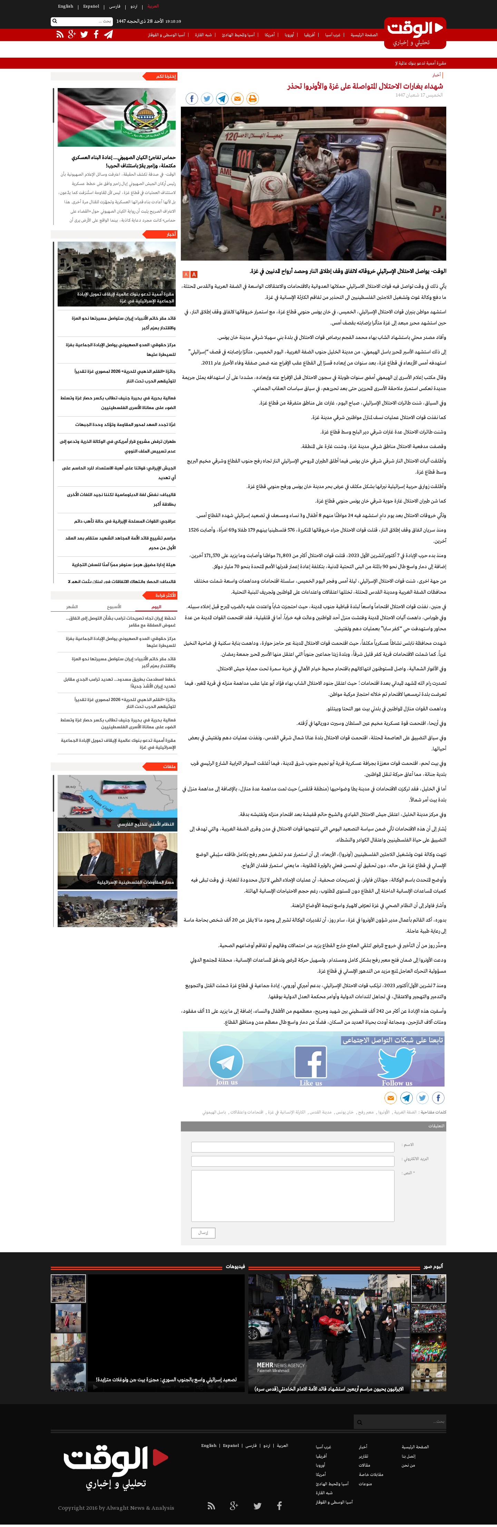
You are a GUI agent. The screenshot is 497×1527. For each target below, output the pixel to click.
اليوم (156, 607)
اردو (133, 6)
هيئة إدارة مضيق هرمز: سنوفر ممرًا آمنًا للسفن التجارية (124, 565)
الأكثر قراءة (166, 596)
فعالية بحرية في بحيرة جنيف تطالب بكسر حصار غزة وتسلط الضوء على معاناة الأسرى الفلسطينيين (118, 403)
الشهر (72, 607)
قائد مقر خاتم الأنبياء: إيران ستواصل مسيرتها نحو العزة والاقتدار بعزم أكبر (124, 323)
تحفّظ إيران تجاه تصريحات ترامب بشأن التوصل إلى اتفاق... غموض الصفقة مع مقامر (121, 622)
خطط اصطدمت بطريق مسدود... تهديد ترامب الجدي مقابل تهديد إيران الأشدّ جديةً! (120, 683)
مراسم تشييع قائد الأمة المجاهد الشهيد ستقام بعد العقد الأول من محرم (120, 543)
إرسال (203, 1233)
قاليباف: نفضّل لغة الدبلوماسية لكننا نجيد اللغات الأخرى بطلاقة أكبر (121, 499)
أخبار (171, 235)
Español (91, 6)
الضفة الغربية (405, 1112)
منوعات (365, 1484)
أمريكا (270, 35)
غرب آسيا (333, 35)
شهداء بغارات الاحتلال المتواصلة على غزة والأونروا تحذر (365, 86)
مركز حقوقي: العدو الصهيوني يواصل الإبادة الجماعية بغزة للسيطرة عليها (121, 350)
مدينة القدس (321, 1112)
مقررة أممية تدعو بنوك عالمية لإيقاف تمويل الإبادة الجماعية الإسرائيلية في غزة (125, 298)
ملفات (169, 767)
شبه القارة (203, 35)
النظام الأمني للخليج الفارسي (145, 824)
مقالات (364, 1465)
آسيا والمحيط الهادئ (238, 35)
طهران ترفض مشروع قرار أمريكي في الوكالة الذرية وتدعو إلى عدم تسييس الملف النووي (118, 446)
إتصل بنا (409, 1456)
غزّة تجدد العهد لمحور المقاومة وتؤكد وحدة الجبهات (125, 425)
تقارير (363, 1456)
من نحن (408, 1465)
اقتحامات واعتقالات (247, 1112)
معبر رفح (366, 1112)
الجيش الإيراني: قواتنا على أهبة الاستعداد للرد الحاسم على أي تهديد (119, 473)
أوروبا (289, 35)
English (65, 6)
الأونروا (384, 1112)
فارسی (114, 6)
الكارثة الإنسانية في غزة (287, 1112)
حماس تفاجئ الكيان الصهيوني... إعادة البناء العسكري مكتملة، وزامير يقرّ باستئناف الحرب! (123, 161)
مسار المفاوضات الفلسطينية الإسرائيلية (135, 882)
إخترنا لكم (166, 76)
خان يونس (345, 1112)
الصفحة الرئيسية (364, 35)
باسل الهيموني (214, 1112)
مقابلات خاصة (371, 1475)
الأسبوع (114, 607)
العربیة (153, 6)
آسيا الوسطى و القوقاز (166, 35)
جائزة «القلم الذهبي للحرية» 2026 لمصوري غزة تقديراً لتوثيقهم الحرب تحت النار (125, 376)
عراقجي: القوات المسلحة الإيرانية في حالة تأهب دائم (125, 521)
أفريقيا (309, 35)
